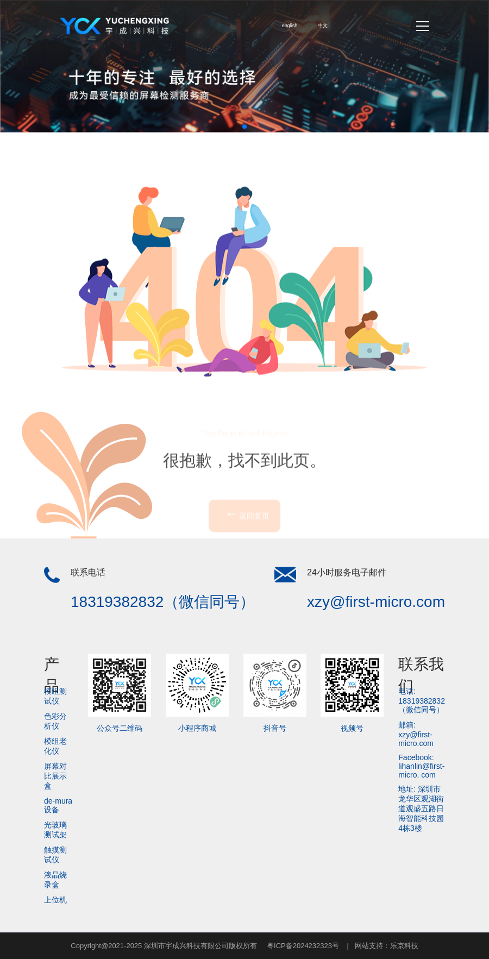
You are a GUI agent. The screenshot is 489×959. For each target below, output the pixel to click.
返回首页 (247, 542)
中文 (323, 25)
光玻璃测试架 (55, 829)
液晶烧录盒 (55, 879)
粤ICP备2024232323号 (303, 946)
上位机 (55, 899)
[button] (244, 126)
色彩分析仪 (55, 721)
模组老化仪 (55, 746)
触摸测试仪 (55, 854)
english (290, 25)
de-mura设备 (58, 805)
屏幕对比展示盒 (55, 776)
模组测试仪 (55, 696)
